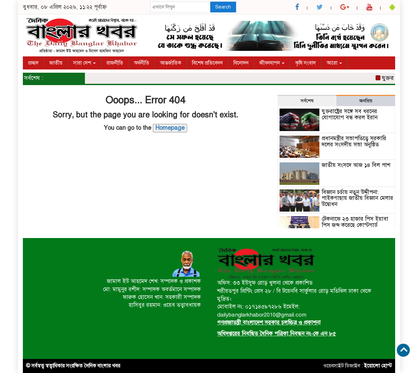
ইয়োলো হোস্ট (378, 366)
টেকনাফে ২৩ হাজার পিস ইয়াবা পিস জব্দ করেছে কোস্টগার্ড (355, 222)
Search (223, 7)
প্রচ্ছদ (33, 63)
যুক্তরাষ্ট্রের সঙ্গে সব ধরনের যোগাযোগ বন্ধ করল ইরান (350, 114)
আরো (334, 63)
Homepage (170, 127)
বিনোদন (241, 63)
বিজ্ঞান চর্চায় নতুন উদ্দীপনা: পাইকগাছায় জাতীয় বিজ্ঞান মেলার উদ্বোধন (357, 198)
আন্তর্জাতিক (170, 63)
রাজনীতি (114, 63)
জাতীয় (55, 63)
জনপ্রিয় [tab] (365, 101)
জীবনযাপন (271, 63)
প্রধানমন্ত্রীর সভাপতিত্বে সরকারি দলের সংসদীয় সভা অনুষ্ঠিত (354, 141)
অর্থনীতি (141, 63)
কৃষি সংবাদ (305, 63)
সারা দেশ (84, 63)
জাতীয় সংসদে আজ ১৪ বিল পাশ (356, 165)
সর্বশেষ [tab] (307, 101)
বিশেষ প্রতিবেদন (207, 63)
